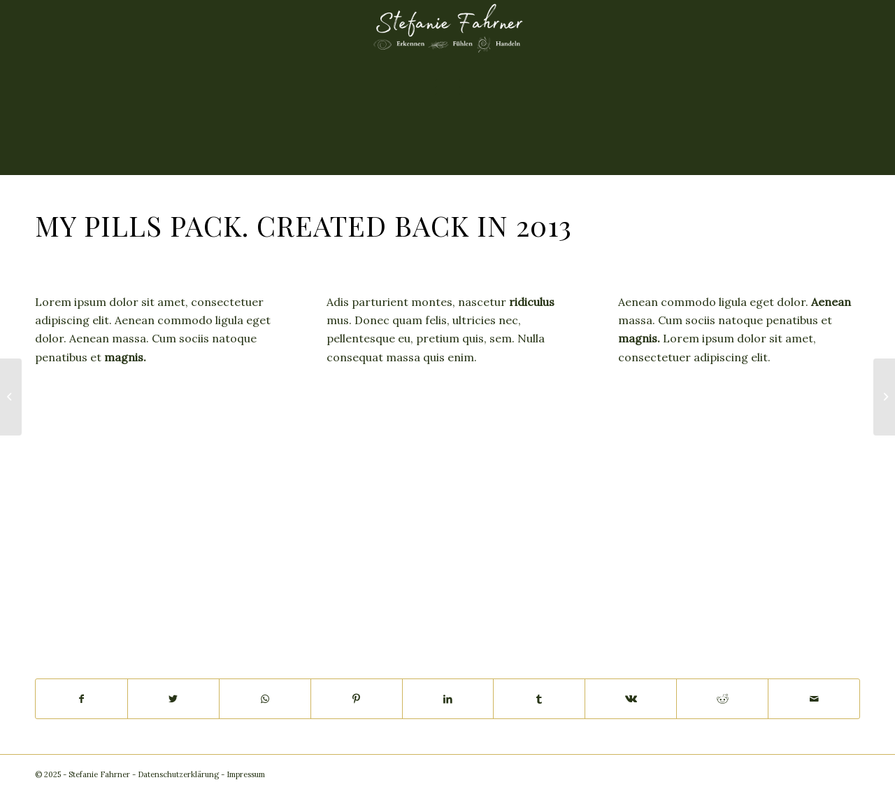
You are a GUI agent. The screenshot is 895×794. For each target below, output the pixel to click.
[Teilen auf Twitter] (173, 698)
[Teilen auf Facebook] (81, 698)
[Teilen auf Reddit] (722, 698)
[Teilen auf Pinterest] (356, 698)
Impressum (246, 774)
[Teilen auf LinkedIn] (448, 698)
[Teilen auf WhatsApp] (265, 698)
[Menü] (448, 87)
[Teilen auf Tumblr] (539, 698)
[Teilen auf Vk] (630, 698)
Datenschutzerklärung (178, 774)
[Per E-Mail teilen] (813, 698)
